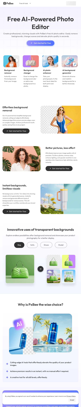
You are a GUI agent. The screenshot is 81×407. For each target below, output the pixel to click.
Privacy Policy (71, 396)
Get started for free (40, 43)
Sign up (71, 3)
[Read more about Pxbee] (8, 3)
